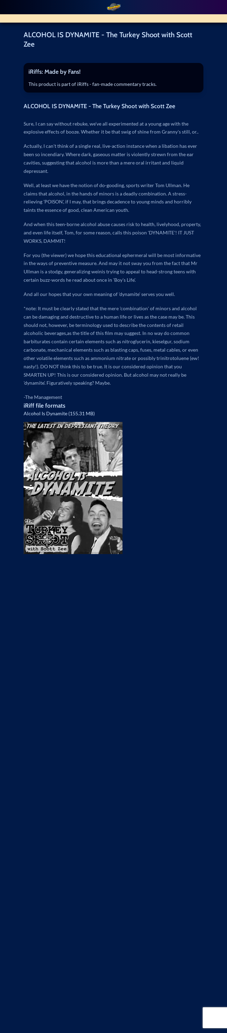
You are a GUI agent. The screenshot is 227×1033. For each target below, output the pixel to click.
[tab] (113, 72)
